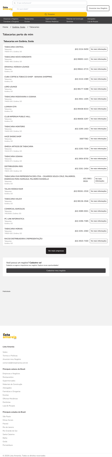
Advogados (7, 388)
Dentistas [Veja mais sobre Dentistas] (70, 21)
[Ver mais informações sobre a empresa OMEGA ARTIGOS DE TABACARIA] (56, 149)
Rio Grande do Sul (10, 431)
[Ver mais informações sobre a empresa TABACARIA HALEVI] (56, 201)
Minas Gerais (8, 420)
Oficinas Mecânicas (10, 398)
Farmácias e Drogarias (11, 391)
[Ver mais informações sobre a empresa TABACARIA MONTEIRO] (56, 129)
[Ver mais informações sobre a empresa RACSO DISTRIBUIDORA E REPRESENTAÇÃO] (56, 241)
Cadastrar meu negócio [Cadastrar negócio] (56, 270)
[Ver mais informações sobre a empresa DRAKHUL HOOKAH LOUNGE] (56, 69)
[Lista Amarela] (7, 8)
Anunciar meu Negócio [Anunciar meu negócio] (98, 8)
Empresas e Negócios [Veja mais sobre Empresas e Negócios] (11, 19)
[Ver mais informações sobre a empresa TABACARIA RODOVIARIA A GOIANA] (56, 99)
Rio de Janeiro (8, 427)
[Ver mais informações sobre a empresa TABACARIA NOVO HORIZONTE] (56, 59)
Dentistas (7, 402)
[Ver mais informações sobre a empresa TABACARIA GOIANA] (56, 159)
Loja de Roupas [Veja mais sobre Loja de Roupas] (92, 21)
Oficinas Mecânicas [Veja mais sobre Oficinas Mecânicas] (52, 21)
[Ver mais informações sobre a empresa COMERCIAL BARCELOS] (56, 211)
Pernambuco (8, 445)
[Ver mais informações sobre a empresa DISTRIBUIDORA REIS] (56, 169)
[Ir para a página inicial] (5, 27)
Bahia (5, 438)
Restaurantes (8, 377)
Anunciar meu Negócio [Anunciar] (12, 359)
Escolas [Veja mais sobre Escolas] (27, 21)
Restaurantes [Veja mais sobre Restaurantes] (29, 19)
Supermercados (9, 381)
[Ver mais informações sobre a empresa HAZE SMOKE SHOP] (56, 139)
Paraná (5, 423)
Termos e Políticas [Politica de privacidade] (10, 355)
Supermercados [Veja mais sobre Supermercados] (50, 19)
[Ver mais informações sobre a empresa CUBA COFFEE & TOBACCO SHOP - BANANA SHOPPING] (56, 79)
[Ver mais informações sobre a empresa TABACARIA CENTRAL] (56, 49)
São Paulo (7, 416)
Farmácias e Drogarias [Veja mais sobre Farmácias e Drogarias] (11, 21)
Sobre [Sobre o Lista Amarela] (5, 352)
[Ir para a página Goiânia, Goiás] (18, 27)
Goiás (5, 441)
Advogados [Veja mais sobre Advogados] (91, 19)
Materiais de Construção (12, 384)
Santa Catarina (8, 434)
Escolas (6, 395)
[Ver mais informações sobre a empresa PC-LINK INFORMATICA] (56, 221)
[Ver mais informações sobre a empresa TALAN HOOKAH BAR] (56, 191)
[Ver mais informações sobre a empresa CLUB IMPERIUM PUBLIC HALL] (56, 119)
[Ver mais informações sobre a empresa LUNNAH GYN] (56, 109)
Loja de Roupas (9, 406)
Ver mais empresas (56, 251)
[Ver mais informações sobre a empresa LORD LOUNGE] (56, 89)
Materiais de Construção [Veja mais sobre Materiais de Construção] (75, 19)
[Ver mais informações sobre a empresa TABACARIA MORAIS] (56, 231)
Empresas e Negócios (11, 373)
